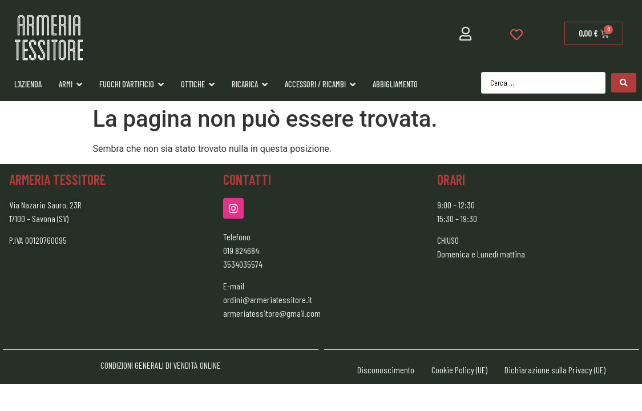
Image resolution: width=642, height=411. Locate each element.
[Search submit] (623, 82)
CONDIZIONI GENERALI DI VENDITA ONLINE (160, 365)
